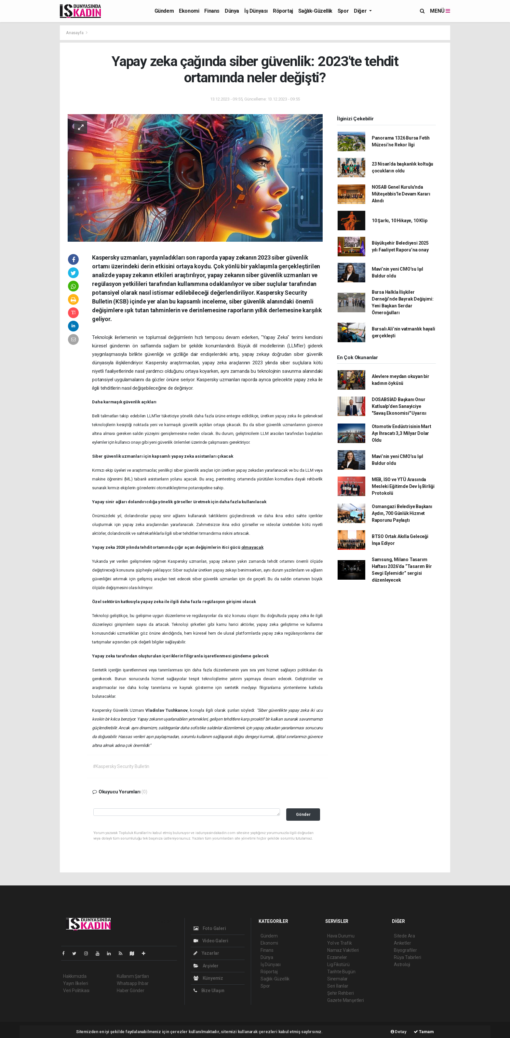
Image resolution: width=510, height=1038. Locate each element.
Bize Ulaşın (209, 990)
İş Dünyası (256, 11)
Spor (343, 11)
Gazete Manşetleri (345, 1000)
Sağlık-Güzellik (315, 11)
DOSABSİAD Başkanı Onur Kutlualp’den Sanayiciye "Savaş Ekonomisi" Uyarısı (399, 406)
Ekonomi (189, 11)
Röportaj (283, 11)
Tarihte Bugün (341, 971)
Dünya (232, 11)
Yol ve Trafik (339, 943)
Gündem (164, 11)
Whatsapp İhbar (132, 983)
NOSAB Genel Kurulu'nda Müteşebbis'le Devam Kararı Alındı (401, 193)
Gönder (303, 814)
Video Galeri (211, 940)
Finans (212, 11)
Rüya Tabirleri (407, 957)
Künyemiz (208, 978)
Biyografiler (405, 950)
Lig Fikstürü (338, 964)
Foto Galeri (210, 928)
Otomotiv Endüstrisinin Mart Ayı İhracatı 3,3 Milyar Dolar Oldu (401, 433)
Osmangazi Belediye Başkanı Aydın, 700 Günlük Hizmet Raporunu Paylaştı (402, 513)
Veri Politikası (76, 990)
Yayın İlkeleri (75, 983)
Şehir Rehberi (340, 993)
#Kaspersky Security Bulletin (121, 766)
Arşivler (206, 965)
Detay (399, 1031)
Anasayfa (75, 32)
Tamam (424, 1031)
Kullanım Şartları (133, 976)
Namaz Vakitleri (343, 950)
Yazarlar (206, 953)
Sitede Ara (404, 935)
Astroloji (402, 964)
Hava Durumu (341, 935)
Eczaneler (337, 957)
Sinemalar (337, 978)
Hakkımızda (75, 976)
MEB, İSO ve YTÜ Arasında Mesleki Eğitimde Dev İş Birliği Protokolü (403, 486)
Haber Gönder (130, 990)
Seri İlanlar (337, 986)
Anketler (402, 943)
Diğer (361, 11)
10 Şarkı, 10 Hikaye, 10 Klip (399, 220)
